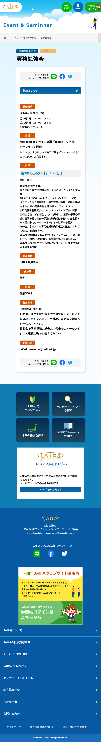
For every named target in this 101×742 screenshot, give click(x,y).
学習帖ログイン (94, 7)
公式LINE (66, 7)
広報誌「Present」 (15, 666)
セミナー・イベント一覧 (18, 677)
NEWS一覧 (10, 701)
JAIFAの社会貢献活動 (16, 642)
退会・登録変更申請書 (75, 727)
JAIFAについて (12, 630)
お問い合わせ (11, 713)
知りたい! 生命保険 (15, 654)
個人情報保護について (42, 727)
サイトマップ (14, 727)
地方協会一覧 (11, 689)
